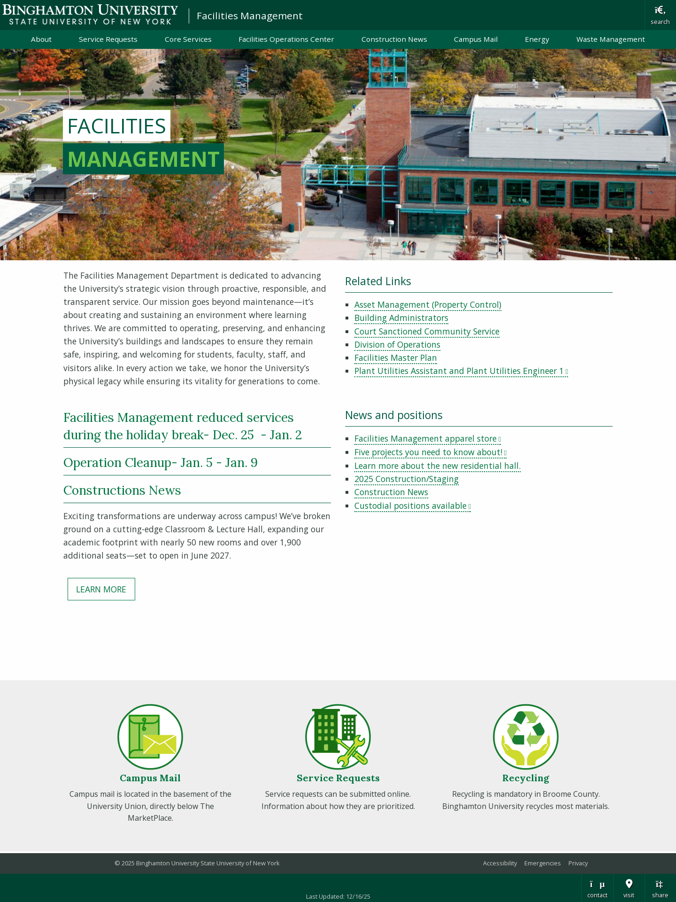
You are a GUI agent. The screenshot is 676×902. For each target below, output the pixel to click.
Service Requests (108, 39)
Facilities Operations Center (286, 39)
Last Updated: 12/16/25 (338, 896)
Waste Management (610, 39)
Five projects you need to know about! (430, 452)
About (41, 39)
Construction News (394, 39)
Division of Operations (397, 344)
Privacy (578, 863)
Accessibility (500, 863)
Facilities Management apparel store (427, 438)
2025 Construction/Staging (406, 478)
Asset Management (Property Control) (427, 304)
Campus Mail (476, 39)
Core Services (188, 39)
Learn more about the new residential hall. (437, 465)
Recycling (525, 778)
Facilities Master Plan (395, 357)
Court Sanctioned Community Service (426, 331)
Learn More (101, 589)
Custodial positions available (412, 505)
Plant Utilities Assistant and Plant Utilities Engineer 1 (461, 370)
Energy (537, 39)
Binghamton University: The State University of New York (90, 14)
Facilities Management (250, 15)
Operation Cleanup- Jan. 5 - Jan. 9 (160, 462)
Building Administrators (401, 317)
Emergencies (542, 863)
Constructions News (122, 490)
